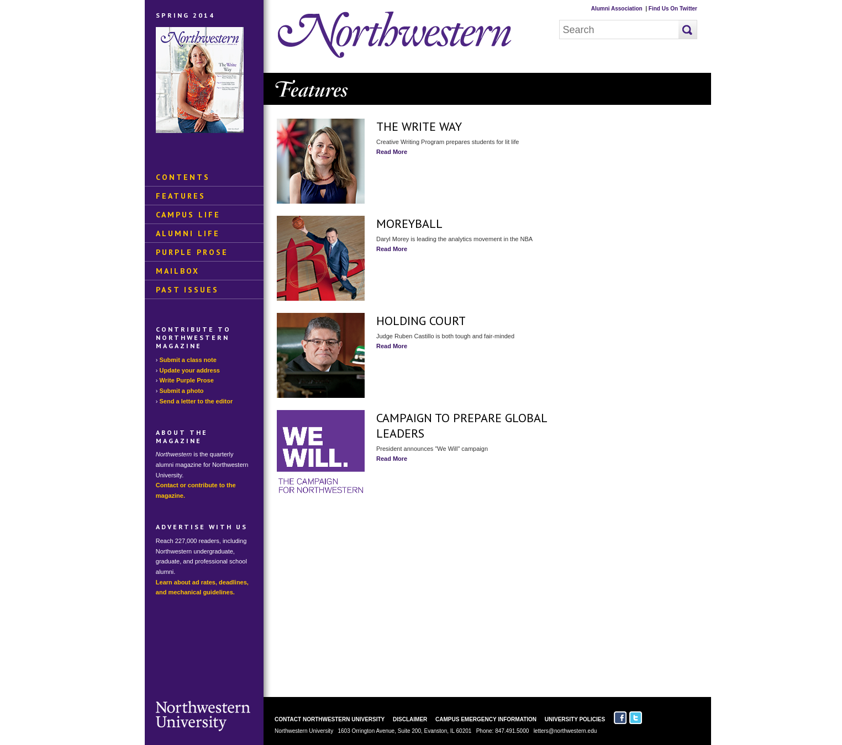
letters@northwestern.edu (565, 731)
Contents (183, 177)
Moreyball (409, 223)
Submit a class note (188, 359)
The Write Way (419, 126)
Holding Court (421, 320)
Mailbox (177, 271)
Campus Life (188, 215)
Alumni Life (188, 233)
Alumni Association (617, 9)
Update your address (190, 370)
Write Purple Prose (187, 380)
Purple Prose (192, 252)
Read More (391, 151)
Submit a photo (182, 390)
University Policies (575, 719)
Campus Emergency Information (485, 719)
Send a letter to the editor (196, 401)
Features (181, 196)
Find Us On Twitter (673, 9)
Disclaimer (410, 719)
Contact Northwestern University (330, 719)
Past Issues (187, 290)
